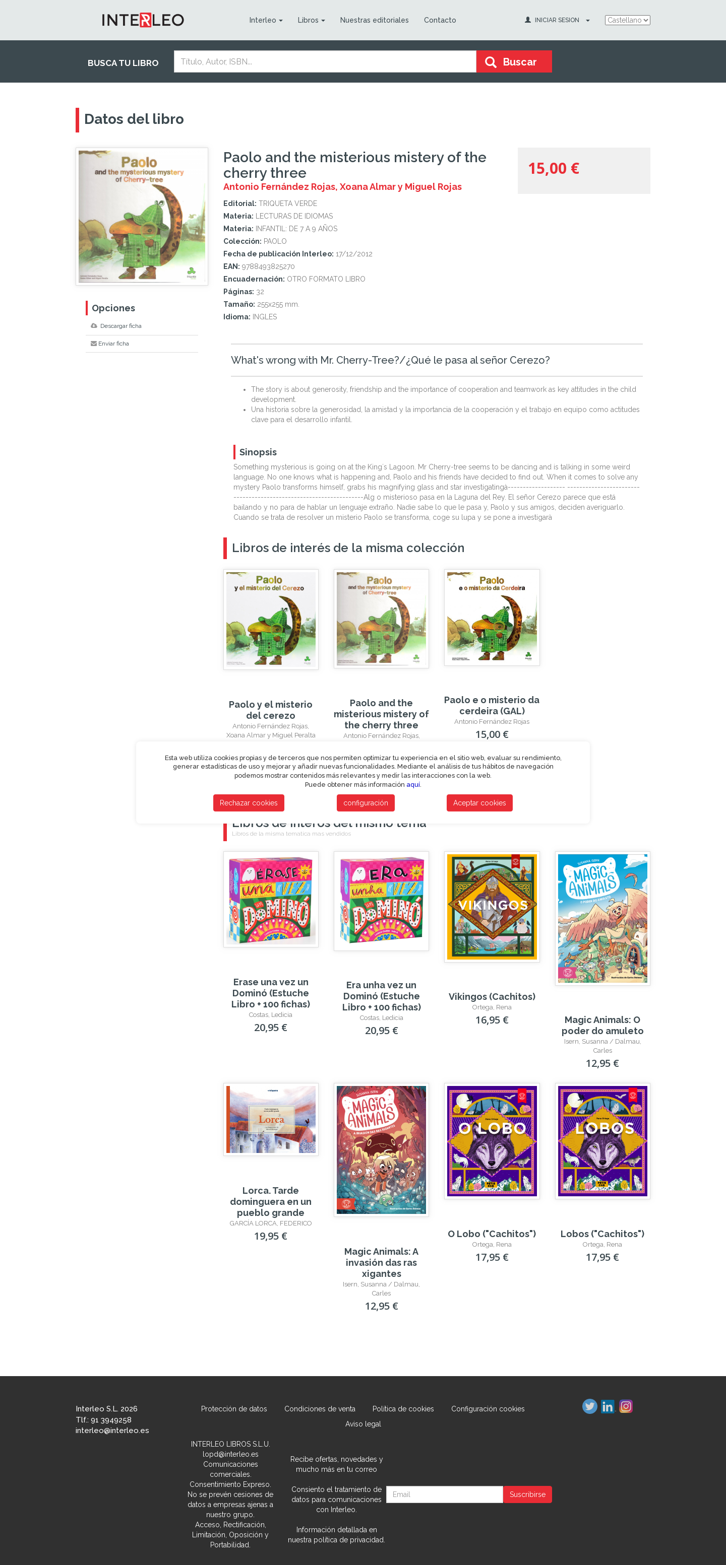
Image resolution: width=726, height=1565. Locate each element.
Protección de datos (234, 1409)
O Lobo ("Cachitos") (492, 1234)
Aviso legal (363, 1424)
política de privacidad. (349, 1540)
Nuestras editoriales (374, 20)
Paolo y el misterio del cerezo (271, 710)
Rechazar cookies (249, 803)
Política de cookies (403, 1409)
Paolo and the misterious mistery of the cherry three (381, 714)
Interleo (265, 20)
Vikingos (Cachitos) (492, 996)
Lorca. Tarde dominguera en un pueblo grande (271, 1201)
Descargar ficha (116, 325)
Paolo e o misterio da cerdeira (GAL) (491, 705)
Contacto (440, 20)
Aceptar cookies (479, 803)
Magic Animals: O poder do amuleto (603, 1025)
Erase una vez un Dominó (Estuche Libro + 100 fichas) (270, 993)
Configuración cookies (488, 1409)
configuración (365, 803)
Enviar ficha (110, 343)
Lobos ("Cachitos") (602, 1234)
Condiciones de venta (319, 1409)
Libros (311, 20)
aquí (413, 784)
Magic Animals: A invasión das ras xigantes (381, 1262)
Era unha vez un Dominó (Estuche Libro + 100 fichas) (381, 996)
